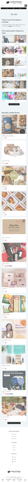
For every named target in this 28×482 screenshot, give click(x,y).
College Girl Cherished (6, 365)
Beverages (4, 78)
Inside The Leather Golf (6, 391)
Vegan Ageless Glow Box (6, 339)
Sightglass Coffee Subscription (7, 135)
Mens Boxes (14, 436)
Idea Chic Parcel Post (6, 237)
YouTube (14, 461)
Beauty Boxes (14, 438)
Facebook (14, 457)
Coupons (19, 480)
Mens (4, 43)
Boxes (8, 480)
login (7, 8)
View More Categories (14, 104)
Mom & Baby (17, 43)
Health (4, 100)
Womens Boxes (14, 434)
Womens (4, 66)
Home (3, 480)
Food (16, 100)
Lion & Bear (4, 186)
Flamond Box (4, 288)
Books (16, 89)
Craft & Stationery (18, 78)
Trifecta (3, 211)
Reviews (14, 480)
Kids (3, 55)
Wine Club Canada (5, 416)
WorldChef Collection (6, 314)
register (20, 8)
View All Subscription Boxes (14, 423)
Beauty (16, 55)
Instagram (14, 459)
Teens (16, 66)
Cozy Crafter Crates (5, 160)
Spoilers (25, 480)
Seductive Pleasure (5, 263)
